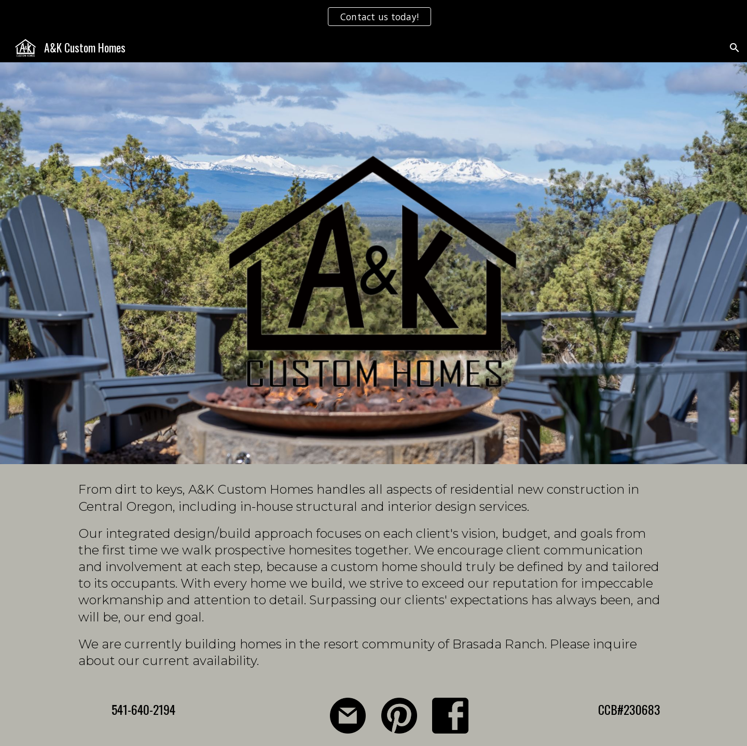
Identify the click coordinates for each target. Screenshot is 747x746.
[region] (373, 16)
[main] (373, 575)
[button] (734, 47)
